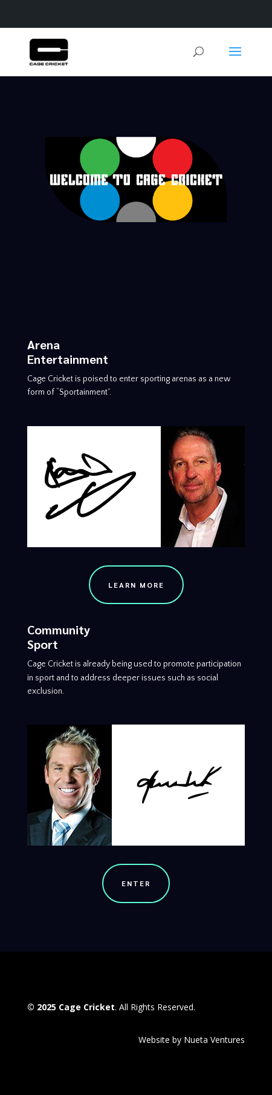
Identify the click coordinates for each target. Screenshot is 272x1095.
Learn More (136, 585)
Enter (136, 883)
